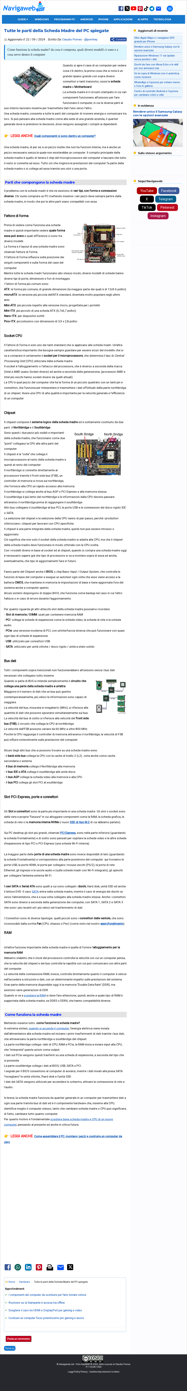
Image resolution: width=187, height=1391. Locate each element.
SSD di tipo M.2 (80, 822)
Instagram (158, 216)
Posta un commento (18, 1338)
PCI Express (68, 833)
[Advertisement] (65, 1179)
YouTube (147, 191)
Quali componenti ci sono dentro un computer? (65, 136)
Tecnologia (162, 19)
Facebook (169, 191)
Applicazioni (123, 19)
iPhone (103, 19)
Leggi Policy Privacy (77, 1371)
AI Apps (143, 19)
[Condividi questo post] (118, 39)
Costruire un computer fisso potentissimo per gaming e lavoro (46, 1318)
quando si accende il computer (49, 1028)
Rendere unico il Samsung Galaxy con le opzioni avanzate (157, 113)
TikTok (147, 207)
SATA (35, 891)
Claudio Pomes (72, 39)
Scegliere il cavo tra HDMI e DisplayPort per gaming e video (45, 1310)
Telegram (165, 199)
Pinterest (167, 207)
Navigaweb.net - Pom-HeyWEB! (74, 1364)
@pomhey (90, 39)
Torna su (9, 1348)
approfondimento (111, 923)
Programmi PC (64, 19)
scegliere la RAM (35, 995)
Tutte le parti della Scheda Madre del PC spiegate (56, 30)
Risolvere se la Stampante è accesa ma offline (37, 1302)
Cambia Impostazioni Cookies (104, 1371)
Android (86, 19)
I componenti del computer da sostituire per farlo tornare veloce (47, 1295)
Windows (42, 19)
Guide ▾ (23, 19)
